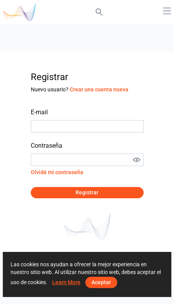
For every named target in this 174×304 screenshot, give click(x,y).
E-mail (39, 112)
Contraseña (46, 145)
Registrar (87, 192)
